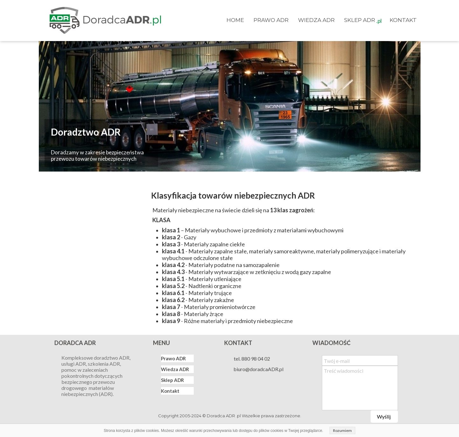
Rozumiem (342, 430)
